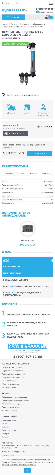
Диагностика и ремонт (11, 407)
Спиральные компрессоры (13, 377)
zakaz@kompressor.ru (16, 451)
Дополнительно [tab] (22, 173)
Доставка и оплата (9, 420)
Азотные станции (9, 387)
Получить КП (39, 153)
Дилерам (5, 433)
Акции (4, 423)
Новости (5, 427)
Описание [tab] (46, 173)
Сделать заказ (16, 133)
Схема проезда (8, 455)
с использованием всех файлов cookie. (19, 464)
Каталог (15, 17)
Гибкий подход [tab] (12, 273)
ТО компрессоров (9, 410)
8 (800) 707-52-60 (44, 9)
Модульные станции (10, 384)
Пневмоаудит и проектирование (15, 400)
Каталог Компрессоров (15, 363)
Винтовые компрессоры (12, 367)
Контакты (6, 437)
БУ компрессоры (9, 380)
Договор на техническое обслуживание (23, 95)
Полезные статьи (9, 430)
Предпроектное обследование (14, 397)
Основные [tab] (8, 173)
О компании (9, 416)
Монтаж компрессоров (11, 404)
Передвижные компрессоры (14, 374)
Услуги (6, 393)
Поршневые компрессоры (13, 370)
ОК (27, 470)
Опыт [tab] (6, 260)
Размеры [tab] (33, 173)
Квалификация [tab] (12, 266)
